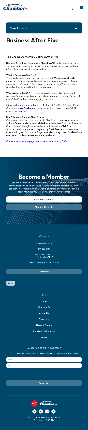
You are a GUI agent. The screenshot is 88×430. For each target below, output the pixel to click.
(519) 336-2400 (44, 249)
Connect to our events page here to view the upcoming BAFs (36, 141)
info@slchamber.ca (44, 243)
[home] (15, 7)
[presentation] (25, 374)
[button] (81, 7)
